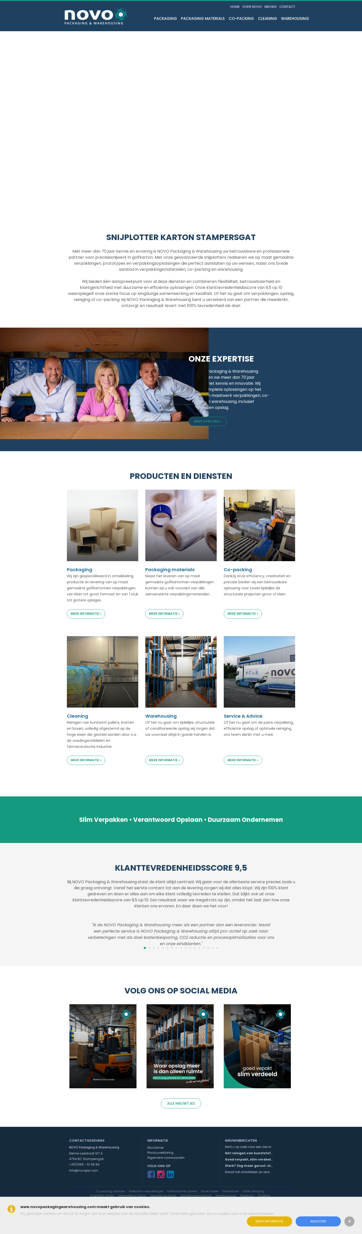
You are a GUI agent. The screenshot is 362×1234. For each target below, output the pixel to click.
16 (213, 948)
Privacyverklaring (160, 1152)
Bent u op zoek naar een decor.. (249, 1147)
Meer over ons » (207, 421)
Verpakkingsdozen (163, 1195)
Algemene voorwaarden (166, 1157)
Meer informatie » (86, 613)
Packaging (165, 18)
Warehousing (295, 18)
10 (186, 948)
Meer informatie (269, 1221)
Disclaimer (155, 1147)
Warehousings (225, 1195)
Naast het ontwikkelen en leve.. (248, 1172)
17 (217, 948)
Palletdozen (230, 1191)
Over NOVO (252, 6)
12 (195, 948)
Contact (287, 6)
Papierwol (247, 1195)
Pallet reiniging (253, 1191)
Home (235, 6)
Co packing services (110, 1191)
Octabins (263, 1195)
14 (204, 948)
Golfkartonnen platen (182, 1191)
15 (208, 948)
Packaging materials (203, 18)
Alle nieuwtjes (181, 1103)
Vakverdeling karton (132, 1195)
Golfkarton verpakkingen (146, 1191)
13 (199, 948)
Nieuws (270, 6)
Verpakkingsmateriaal (196, 1195)
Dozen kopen (210, 1191)
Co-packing (241, 18)
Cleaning (267, 18)
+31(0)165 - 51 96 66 (84, 1164)
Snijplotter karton (102, 1195)
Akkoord (318, 1221)
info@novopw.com (83, 1170)
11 (190, 948)
